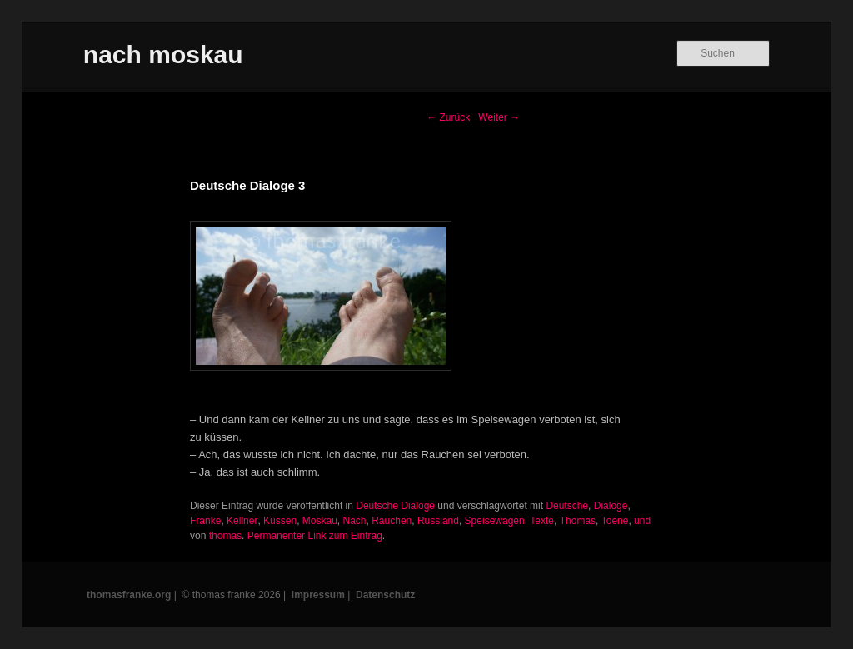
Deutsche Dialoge (395, 506)
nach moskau (163, 54)
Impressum (318, 595)
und (642, 521)
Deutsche (567, 506)
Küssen (280, 521)
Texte (542, 521)
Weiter (499, 117)
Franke (205, 521)
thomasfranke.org (129, 595)
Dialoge (611, 506)
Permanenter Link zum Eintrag (314, 536)
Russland (438, 521)
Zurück (448, 117)
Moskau (319, 521)
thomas (225, 536)
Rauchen (392, 521)
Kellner (242, 521)
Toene (615, 521)
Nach (355, 521)
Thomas (578, 521)
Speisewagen (495, 521)
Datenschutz (385, 595)
